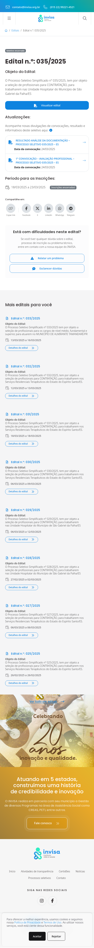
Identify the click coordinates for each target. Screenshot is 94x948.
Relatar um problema (47, 258)
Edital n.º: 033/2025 (22, 319)
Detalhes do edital (21, 348)
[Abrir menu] (9, 18)
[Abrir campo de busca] (84, 18)
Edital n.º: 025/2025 (22, 654)
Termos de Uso (52, 922)
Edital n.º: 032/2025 (22, 367)
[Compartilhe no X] (37, 208)
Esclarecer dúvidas (47, 268)
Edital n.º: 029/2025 (22, 510)
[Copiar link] (10, 208)
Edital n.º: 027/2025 (22, 606)
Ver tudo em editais (47, 702)
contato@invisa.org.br (22, 7)
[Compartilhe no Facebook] (26, 208)
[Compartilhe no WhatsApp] (59, 208)
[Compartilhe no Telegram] (70, 208)
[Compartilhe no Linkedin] (48, 208)
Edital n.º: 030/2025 (22, 462)
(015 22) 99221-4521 (59, 7)
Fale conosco (47, 824)
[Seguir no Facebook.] (52, 901)
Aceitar (37, 936)
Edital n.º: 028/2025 (22, 558)
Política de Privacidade (27, 922)
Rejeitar (56, 936)
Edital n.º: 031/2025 (22, 415)
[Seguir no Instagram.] (41, 901)
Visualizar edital (46, 105)
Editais (15, 30)
